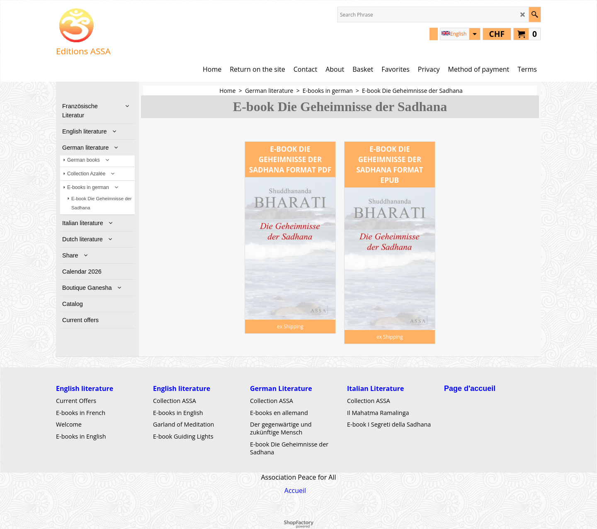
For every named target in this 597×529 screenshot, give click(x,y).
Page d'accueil (469, 388)
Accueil (295, 490)
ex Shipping (290, 326)
